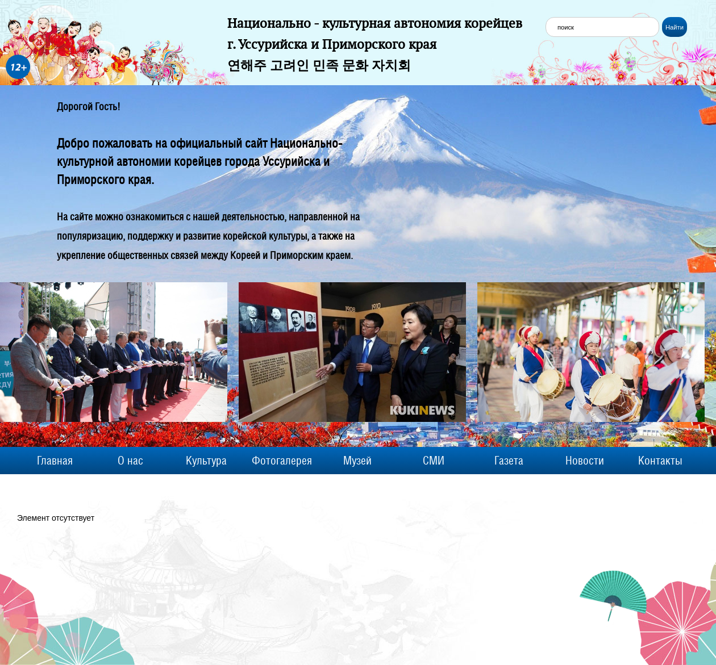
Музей (357, 460)
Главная (55, 460)
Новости (584, 460)
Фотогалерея (282, 460)
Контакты (660, 460)
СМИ (433, 460)
